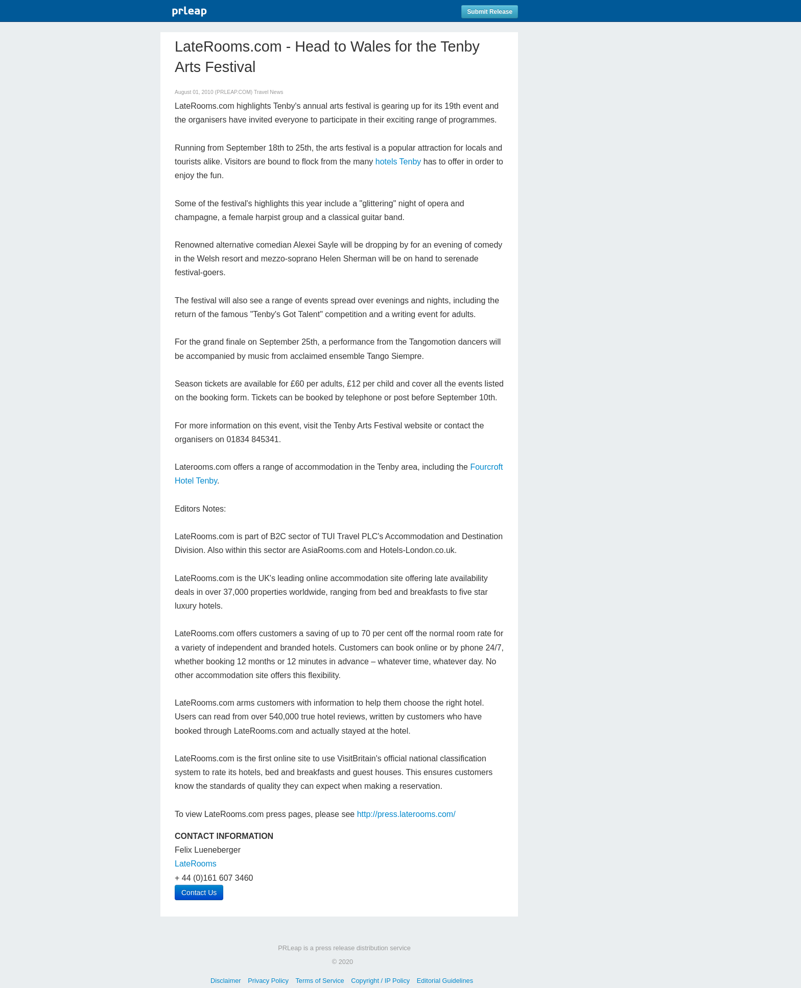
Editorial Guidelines (445, 980)
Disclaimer (225, 980)
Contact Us (199, 892)
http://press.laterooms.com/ (406, 814)
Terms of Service (319, 980)
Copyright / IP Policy (380, 980)
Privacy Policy (268, 980)
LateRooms (196, 863)
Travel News (268, 92)
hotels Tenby (398, 161)
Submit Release (489, 11)
